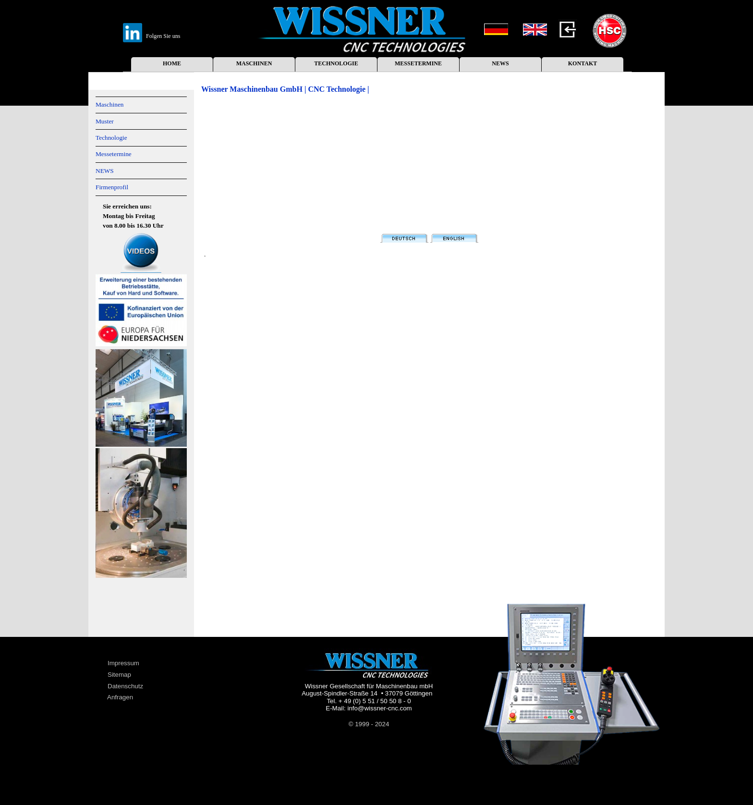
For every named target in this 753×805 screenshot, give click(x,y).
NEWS (500, 63)
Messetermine (114, 154)
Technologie (111, 137)
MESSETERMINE (418, 63)
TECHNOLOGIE (336, 63)
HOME (172, 63)
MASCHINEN (254, 63)
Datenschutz (125, 686)
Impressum (123, 663)
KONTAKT (582, 63)
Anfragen (120, 697)
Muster (105, 121)
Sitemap (119, 674)
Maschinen (109, 104)
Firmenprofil (112, 187)
